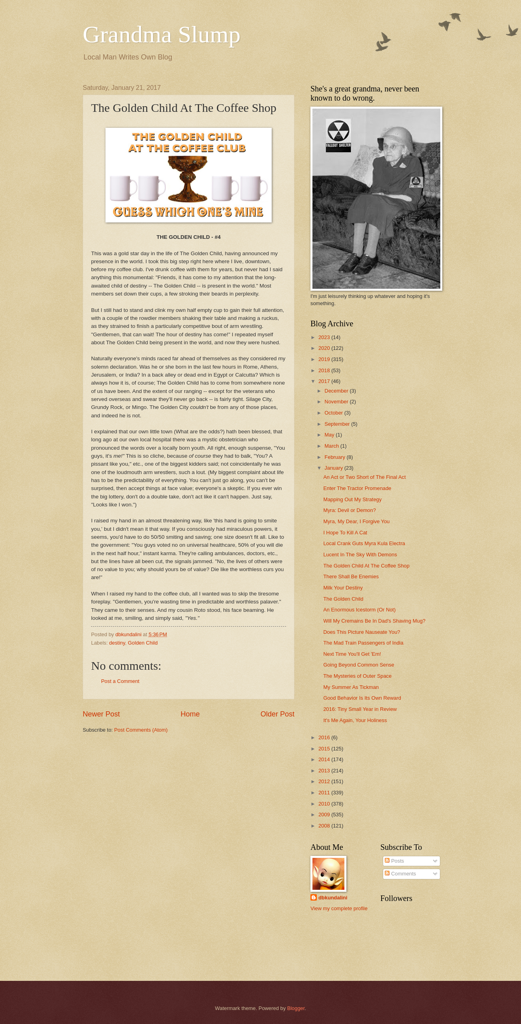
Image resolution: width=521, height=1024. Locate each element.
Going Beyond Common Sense (358, 665)
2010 (324, 804)
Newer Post (101, 714)
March (332, 446)
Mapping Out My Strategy (352, 499)
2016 (324, 737)
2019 (324, 359)
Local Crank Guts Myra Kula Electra (364, 543)
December (337, 391)
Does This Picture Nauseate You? (361, 632)
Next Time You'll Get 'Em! (352, 654)
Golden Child (142, 643)
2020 (324, 348)
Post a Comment (120, 681)
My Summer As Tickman (351, 687)
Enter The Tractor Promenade (357, 488)
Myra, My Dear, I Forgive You (356, 521)
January (334, 468)
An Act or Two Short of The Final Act (364, 477)
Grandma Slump (162, 34)
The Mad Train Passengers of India (363, 643)
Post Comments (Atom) (141, 730)
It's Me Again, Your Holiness (355, 720)
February (335, 457)
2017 (324, 381)
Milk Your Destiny (343, 588)
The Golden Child (343, 599)
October (334, 413)
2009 (324, 815)
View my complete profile (339, 908)
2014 (324, 759)
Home (190, 714)
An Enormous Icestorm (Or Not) (359, 610)
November (337, 402)
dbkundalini (332, 898)
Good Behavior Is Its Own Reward (362, 698)
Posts (394, 861)
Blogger (296, 1008)
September (337, 424)
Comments (400, 874)
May (330, 435)
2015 (324, 749)
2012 (324, 781)
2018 (324, 370)
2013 (324, 771)
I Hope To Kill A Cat (345, 533)
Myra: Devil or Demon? (349, 510)
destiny (117, 643)
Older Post (277, 714)
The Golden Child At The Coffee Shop (366, 566)
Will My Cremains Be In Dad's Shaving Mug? (374, 621)
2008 (324, 826)
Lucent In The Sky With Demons (360, 555)
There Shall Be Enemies (351, 576)
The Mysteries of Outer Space (357, 676)
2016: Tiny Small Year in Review (360, 709)
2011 (324, 793)
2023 (324, 337)
